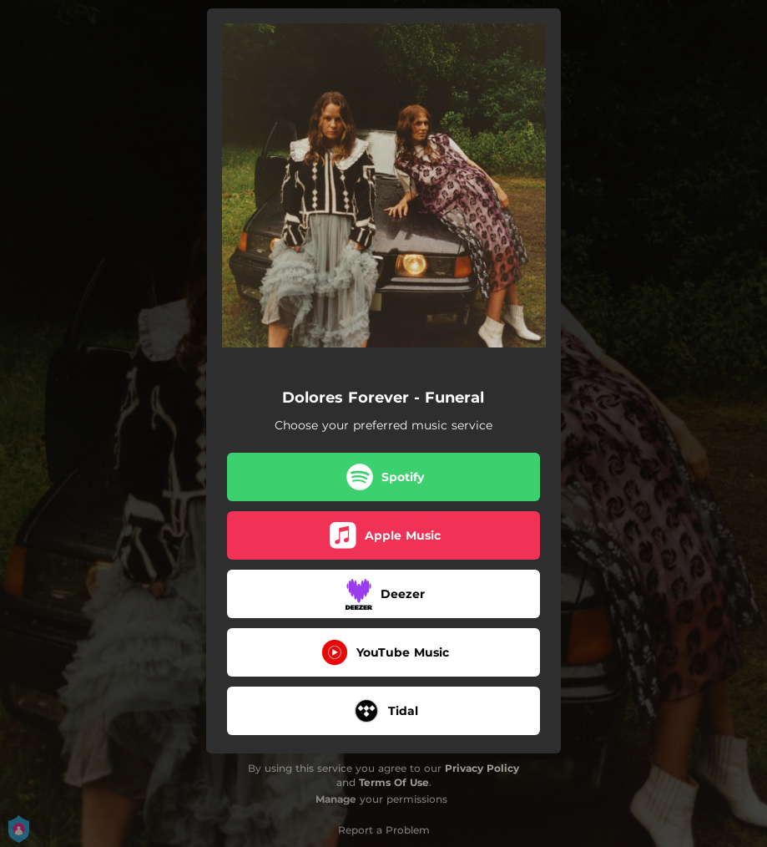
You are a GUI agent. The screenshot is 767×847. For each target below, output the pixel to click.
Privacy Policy (482, 768)
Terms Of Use (394, 782)
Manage (335, 799)
